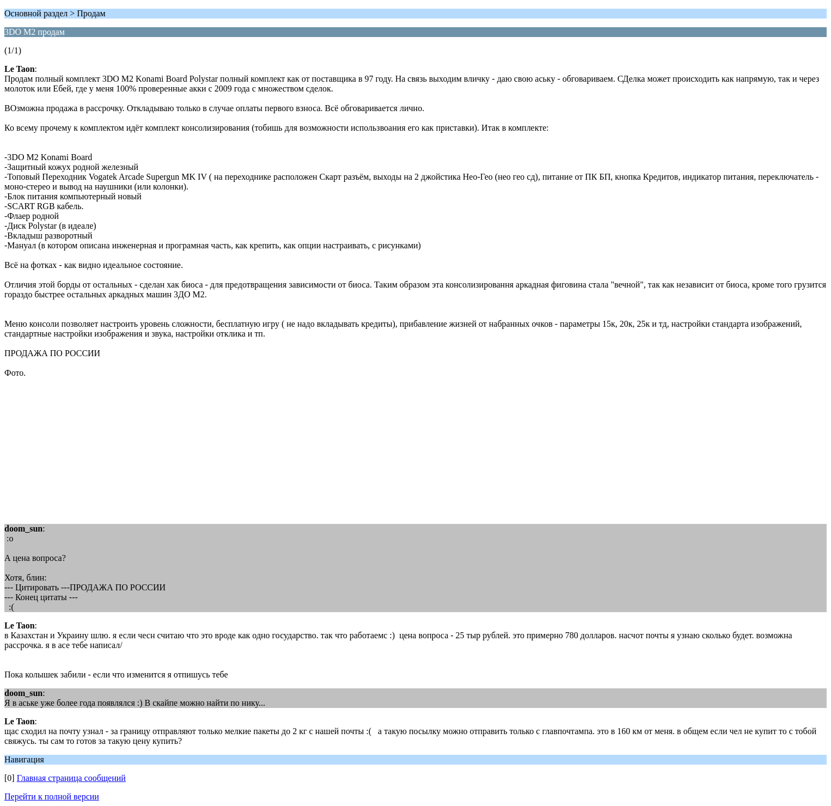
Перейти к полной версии (51, 796)
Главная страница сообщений (71, 778)
